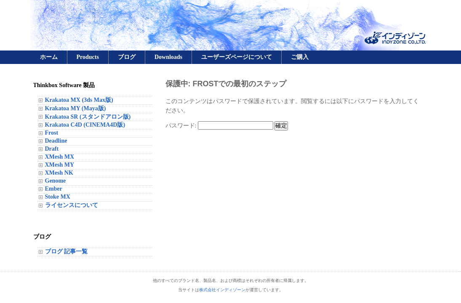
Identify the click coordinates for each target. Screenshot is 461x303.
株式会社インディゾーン (222, 289)
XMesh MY (60, 165)
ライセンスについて (71, 205)
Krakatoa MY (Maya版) (75, 108)
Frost (52, 133)
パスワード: (219, 125)
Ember (53, 189)
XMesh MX (60, 157)
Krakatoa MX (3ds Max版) (79, 100)
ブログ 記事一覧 (66, 251)
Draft (52, 149)
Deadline (56, 141)
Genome (55, 181)
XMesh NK (59, 173)
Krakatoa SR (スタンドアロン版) (88, 117)
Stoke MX (57, 197)
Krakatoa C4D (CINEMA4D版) (85, 125)
